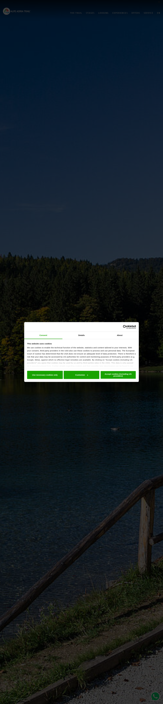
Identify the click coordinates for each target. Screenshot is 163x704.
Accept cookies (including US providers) (118, 375)
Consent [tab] (43, 335)
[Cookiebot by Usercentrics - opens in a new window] (125, 327)
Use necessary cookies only (45, 375)
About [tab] (120, 335)
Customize (81, 375)
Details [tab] (81, 335)
